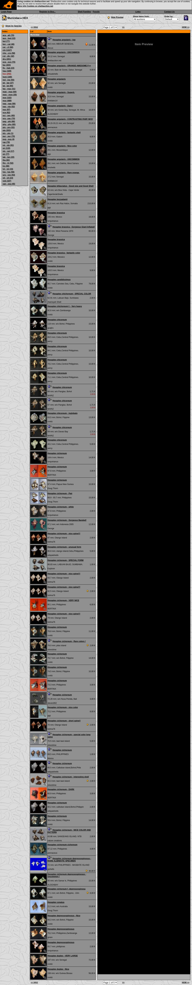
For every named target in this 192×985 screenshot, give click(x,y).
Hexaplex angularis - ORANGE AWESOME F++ (69, 66)
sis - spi (8, 151)
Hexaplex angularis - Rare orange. (63, 172)
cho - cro (9, 53)
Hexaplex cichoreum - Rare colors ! (69, 641)
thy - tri (8, 163)
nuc (6, 109)
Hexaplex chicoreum (57, 320)
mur (7, 101)
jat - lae (8, 83)
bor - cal (8, 44)
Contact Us (169, 12)
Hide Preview (117, 17)
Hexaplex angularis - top (63, 40)
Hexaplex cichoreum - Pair (60, 493)
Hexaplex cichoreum (57, 453)
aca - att (8, 35)
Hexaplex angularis (57, 79)
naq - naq (9, 103)
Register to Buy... (47, 12)
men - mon (10, 95)
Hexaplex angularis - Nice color (62, 146)
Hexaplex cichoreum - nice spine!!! (64, 533)
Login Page (6, 12)
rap (6, 142)
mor (7, 98)
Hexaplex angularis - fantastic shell (64, 132)
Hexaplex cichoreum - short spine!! (64, 721)
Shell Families (84, 12)
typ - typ (8, 172)
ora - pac (9, 118)
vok (7, 181)
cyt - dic (8, 56)
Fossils (96, 12)
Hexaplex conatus (56, 902)
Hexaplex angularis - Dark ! (60, 106)
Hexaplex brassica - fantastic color (64, 253)
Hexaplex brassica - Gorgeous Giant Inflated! (73, 227)
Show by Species (13, 26)
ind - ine (8, 80)
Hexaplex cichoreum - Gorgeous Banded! (67, 520)
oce (6, 112)
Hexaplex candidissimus (59, 279)
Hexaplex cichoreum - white (61, 507)
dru (7, 59)
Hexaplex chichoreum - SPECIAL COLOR (71, 294)
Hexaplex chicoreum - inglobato (62, 413)
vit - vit (8, 178)
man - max (10, 92)
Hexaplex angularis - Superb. (61, 92)
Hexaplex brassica (56, 213)
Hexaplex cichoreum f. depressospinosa (66, 889)
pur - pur (9, 136)
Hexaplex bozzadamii (58, 199)
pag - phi (9, 121)
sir (6, 148)
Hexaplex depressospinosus (61, 929)
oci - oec (9, 115)
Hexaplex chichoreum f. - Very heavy (65, 306)
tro (6, 166)
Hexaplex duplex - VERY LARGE (63, 956)
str (6, 154)
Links (137, 12)
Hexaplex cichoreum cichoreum (62, 845)
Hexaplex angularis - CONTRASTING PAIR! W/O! (70, 119)
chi (7, 50)
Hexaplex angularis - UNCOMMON (63, 52)
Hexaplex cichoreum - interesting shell (70, 777)
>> (123, 27)
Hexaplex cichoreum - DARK (61, 789)
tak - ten (8, 157)
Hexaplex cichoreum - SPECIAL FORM (66, 560)
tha (6, 160)
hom (7, 77)
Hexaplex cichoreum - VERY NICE (63, 600)
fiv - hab (8, 68)
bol (6, 41)
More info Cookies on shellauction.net (35, 6)
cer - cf (8, 47)
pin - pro (9, 127)
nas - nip (9, 106)
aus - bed (9, 38)
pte (7, 130)
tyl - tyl (8, 169)
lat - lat (8, 86)
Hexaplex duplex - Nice (58, 969)
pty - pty (8, 133)
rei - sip (8, 145)
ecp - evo (9, 62)
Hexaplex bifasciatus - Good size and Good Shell (70, 186)
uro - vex (9, 175)
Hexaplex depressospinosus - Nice (64, 916)
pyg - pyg (8, 139)
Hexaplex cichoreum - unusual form (64, 547)
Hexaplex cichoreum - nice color (63, 707)
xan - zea (9, 184)
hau (7, 71)
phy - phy (9, 124)
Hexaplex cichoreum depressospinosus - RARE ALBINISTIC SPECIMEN (69, 859)
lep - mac (9, 89)
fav (7, 65)
